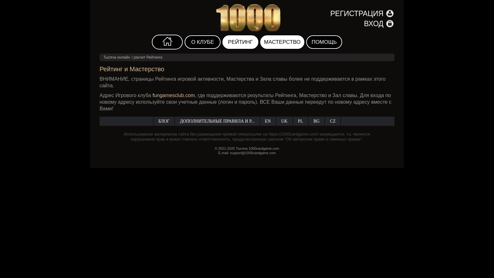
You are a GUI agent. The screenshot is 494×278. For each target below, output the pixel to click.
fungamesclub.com (173, 95)
